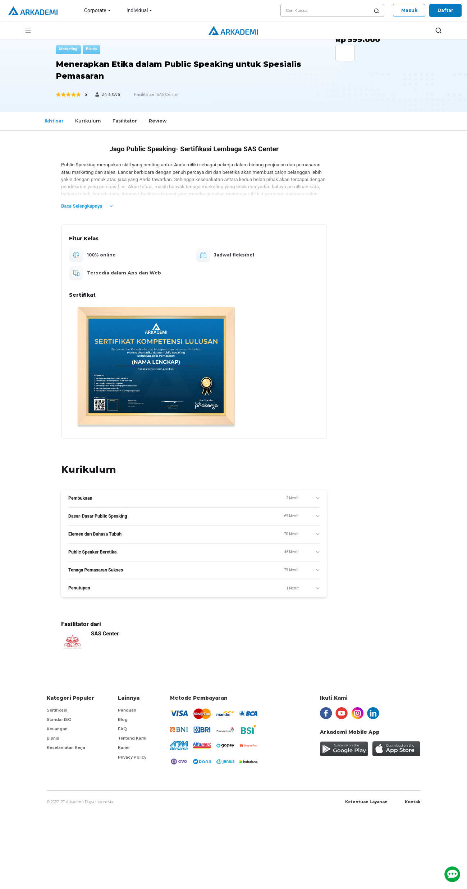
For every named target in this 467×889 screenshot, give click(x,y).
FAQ (122, 729)
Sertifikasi (57, 710)
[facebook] (326, 712)
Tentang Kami (132, 738)
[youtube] (341, 712)
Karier (124, 747)
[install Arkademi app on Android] (344, 748)
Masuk (409, 10)
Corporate (98, 11)
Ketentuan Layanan (366, 802)
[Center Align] (351, 134)
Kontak (412, 802)
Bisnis (53, 738)
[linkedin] (373, 712)
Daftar (445, 10)
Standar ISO (59, 719)
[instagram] (357, 712)
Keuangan (57, 729)
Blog (123, 719)
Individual (140, 11)
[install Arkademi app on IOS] (396, 748)
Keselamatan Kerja (66, 747)
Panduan (127, 710)
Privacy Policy (132, 757)
